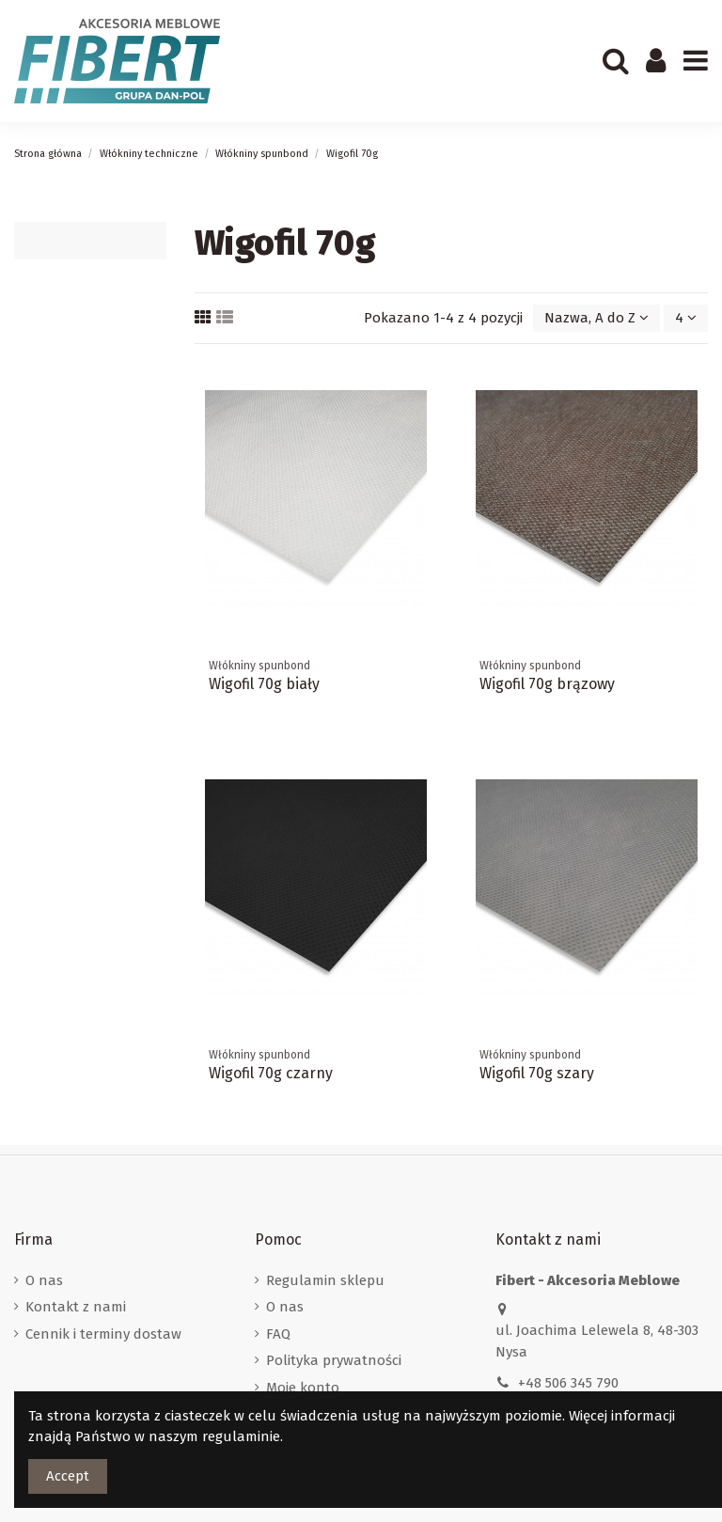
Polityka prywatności (333, 1360)
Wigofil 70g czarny (271, 1073)
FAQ (278, 1334)
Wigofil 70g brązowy (547, 684)
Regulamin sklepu (325, 1280)
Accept (67, 1475)
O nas (44, 1280)
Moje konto (302, 1387)
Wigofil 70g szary (536, 1073)
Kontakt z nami (75, 1306)
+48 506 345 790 (568, 1382)
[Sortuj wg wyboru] (596, 318)
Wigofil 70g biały (264, 684)
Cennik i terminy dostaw (103, 1334)
